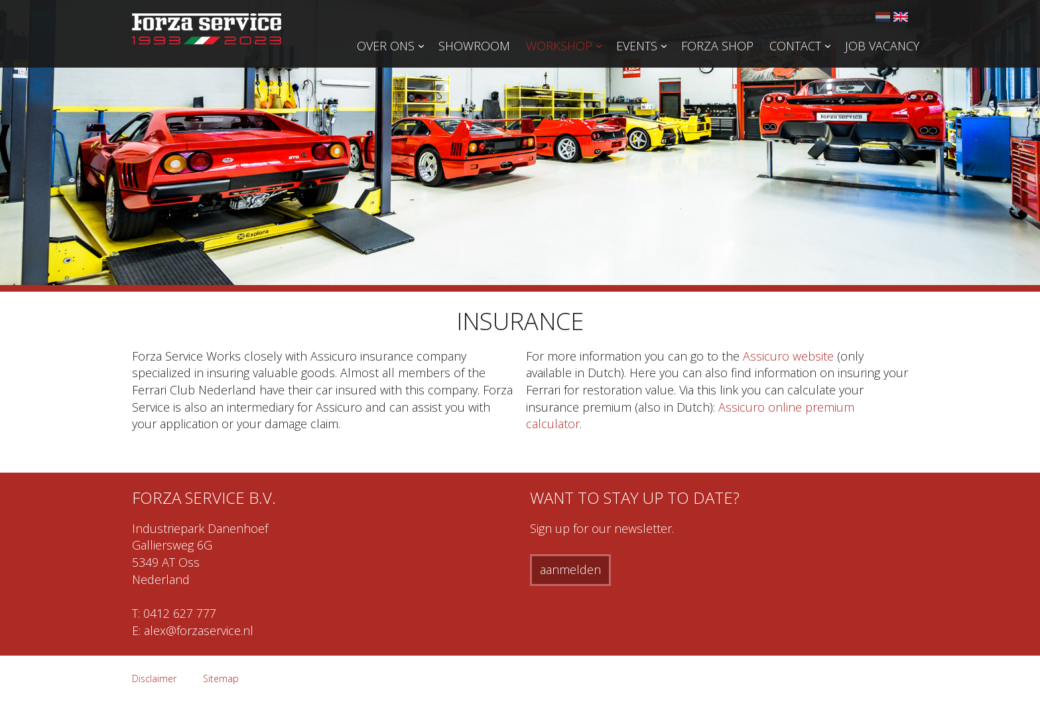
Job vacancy (882, 46)
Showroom (474, 46)
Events (636, 46)
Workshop (559, 46)
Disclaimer (154, 678)
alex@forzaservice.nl (198, 630)
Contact (795, 46)
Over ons (386, 46)
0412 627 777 (179, 613)
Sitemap (221, 678)
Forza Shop (717, 46)
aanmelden (570, 569)
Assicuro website (788, 356)
